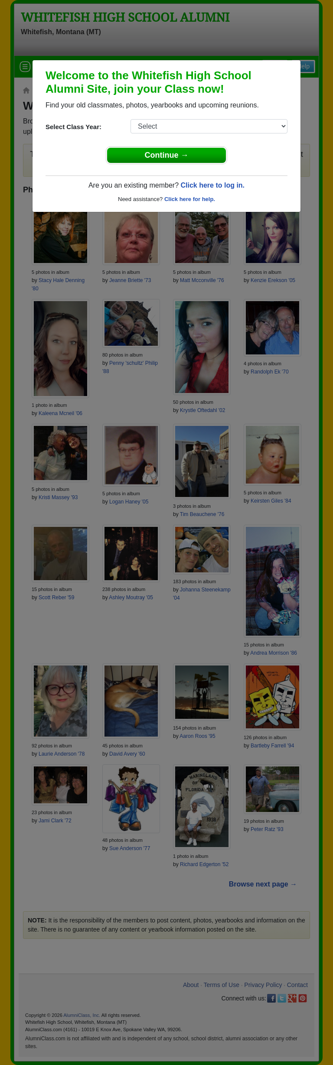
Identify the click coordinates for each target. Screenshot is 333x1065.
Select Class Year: (73, 126)
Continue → (167, 155)
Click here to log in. (212, 185)
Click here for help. (189, 199)
